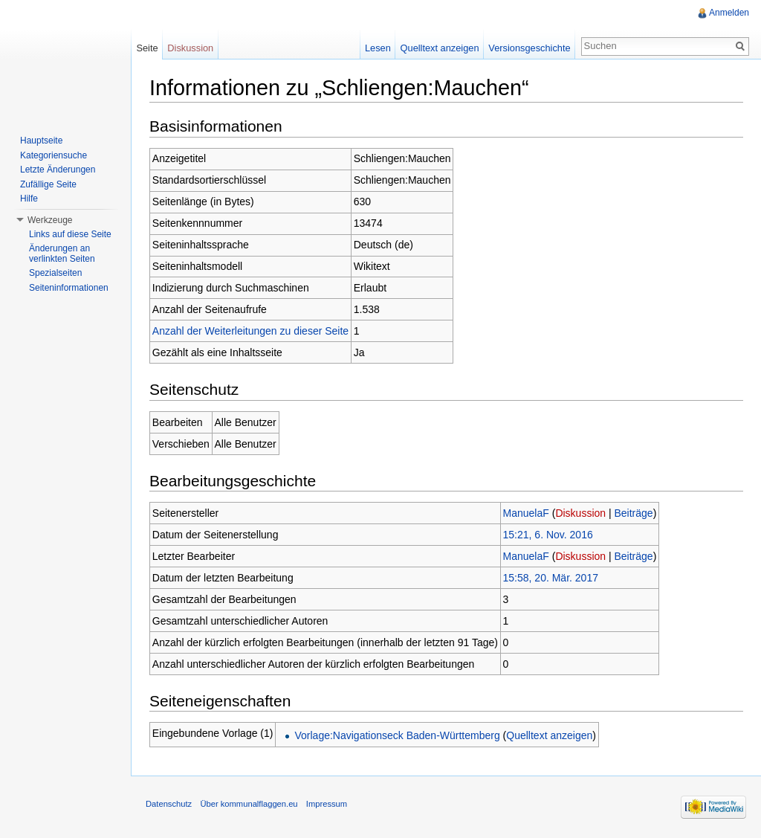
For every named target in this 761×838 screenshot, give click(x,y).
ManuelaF (526, 513)
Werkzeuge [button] (49, 220)
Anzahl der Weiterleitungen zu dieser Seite (250, 331)
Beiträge (634, 513)
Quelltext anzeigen (549, 735)
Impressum (326, 803)
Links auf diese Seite (70, 234)
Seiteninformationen (69, 288)
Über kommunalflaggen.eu (248, 803)
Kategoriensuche (53, 155)
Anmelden (729, 12)
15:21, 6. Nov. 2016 (548, 535)
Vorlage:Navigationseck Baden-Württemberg (396, 735)
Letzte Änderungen (57, 169)
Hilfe (29, 198)
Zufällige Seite (48, 184)
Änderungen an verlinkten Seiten (62, 253)
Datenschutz (169, 803)
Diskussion (580, 513)
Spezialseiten (55, 273)
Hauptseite (41, 140)
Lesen (378, 48)
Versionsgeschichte (529, 48)
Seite (147, 48)
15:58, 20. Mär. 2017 (550, 578)
